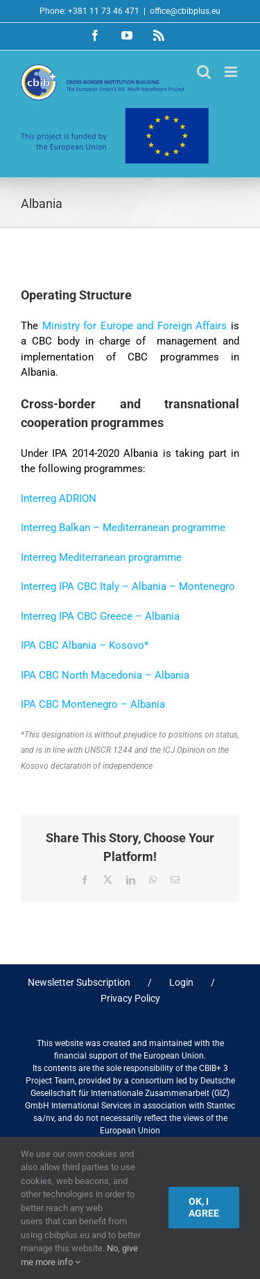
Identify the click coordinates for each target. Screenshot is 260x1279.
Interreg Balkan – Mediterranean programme (123, 527)
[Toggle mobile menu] (232, 71)
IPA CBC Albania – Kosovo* (84, 645)
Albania (170, 675)
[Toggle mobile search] (204, 71)
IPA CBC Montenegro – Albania (93, 704)
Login (181, 982)
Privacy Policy (130, 998)
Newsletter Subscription (79, 982)
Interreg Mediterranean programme (101, 557)
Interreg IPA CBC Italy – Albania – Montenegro (128, 586)
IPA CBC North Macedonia (83, 675)
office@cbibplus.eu (185, 11)
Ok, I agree (204, 1207)
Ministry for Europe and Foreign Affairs (134, 326)
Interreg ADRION (58, 498)
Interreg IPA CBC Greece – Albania (100, 616)
